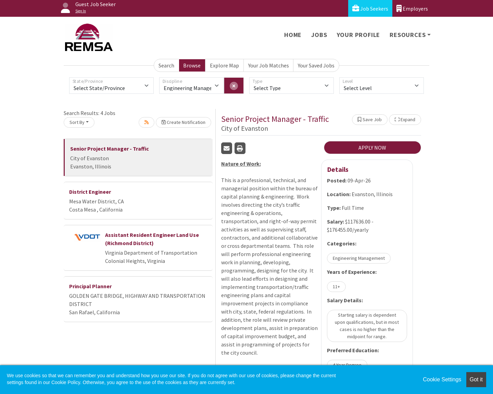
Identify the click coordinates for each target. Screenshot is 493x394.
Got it (476, 379)
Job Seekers (370, 8)
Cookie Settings (442, 379)
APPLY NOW (372, 147)
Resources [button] (408, 35)
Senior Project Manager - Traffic (109, 148)
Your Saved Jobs (316, 65)
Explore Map (224, 65)
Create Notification (183, 122)
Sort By (77, 122)
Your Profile (358, 35)
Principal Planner (90, 286)
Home (293, 35)
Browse (192, 65)
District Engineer (90, 191)
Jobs (319, 35)
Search (166, 65)
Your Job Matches (268, 65)
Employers (412, 8)
